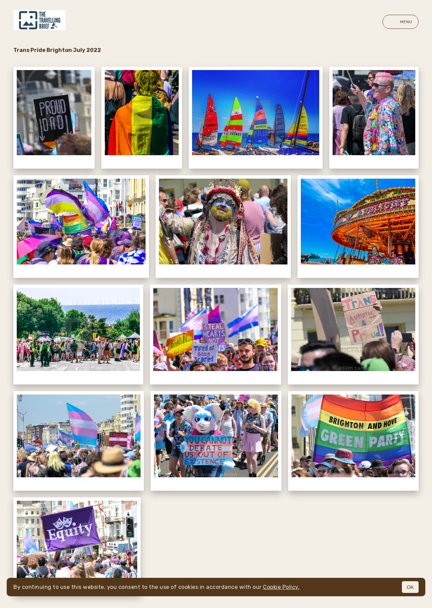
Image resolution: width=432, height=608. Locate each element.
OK (410, 587)
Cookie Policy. (281, 587)
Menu (400, 22)
